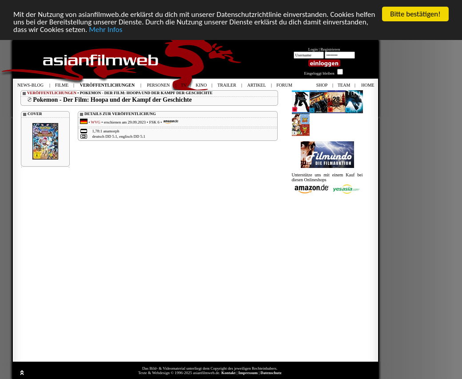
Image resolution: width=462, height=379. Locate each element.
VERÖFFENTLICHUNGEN (51, 93)
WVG (96, 122)
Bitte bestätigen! (415, 14)
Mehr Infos (105, 29)
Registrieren (330, 49)
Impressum (248, 373)
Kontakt (228, 373)
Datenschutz (271, 373)
